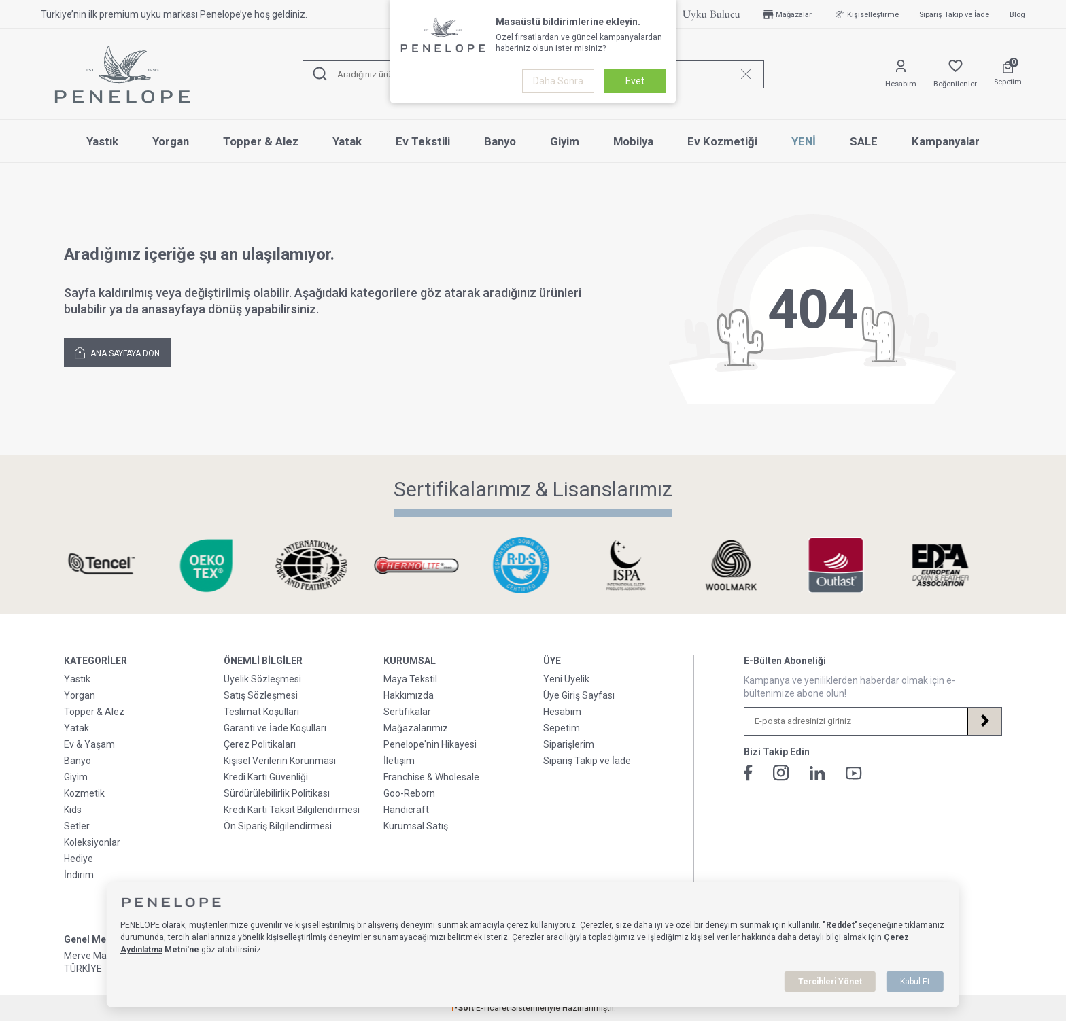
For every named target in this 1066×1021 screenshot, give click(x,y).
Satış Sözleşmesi (261, 695)
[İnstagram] (781, 773)
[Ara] (320, 74)
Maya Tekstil (410, 679)
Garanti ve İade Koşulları (275, 728)
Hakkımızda (408, 695)
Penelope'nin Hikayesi (430, 744)
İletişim (399, 760)
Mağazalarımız (415, 728)
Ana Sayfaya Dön (117, 352)
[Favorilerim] (955, 74)
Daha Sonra (558, 80)
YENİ (803, 141)
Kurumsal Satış (415, 825)
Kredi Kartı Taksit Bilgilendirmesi (292, 809)
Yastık (102, 141)
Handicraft (406, 809)
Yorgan (170, 141)
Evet (634, 80)
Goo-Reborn (409, 793)
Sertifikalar (407, 711)
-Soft (463, 1008)
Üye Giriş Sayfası (579, 695)
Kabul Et (915, 981)
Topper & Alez (260, 141)
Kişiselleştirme (865, 14)
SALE (864, 141)
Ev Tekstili (423, 141)
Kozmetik (84, 793)
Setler (77, 825)
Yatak (347, 141)
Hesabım (562, 711)
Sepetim (561, 728)
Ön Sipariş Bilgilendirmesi (278, 825)
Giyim (564, 141)
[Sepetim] (1008, 74)
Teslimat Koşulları (261, 711)
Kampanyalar (946, 141)
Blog (1017, 14)
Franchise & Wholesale (431, 777)
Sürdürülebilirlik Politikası (277, 793)
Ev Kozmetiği (722, 141)
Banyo (500, 141)
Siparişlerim (568, 744)
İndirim (79, 874)
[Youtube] (854, 773)
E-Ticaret (492, 1008)
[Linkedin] (817, 773)
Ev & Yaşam (89, 744)
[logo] (122, 74)
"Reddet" (840, 925)
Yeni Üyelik (566, 679)
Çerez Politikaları (260, 744)
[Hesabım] (900, 74)
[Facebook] (748, 773)
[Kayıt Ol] (984, 721)
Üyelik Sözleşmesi (262, 679)
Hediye (78, 858)
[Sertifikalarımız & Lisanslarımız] (113, 565)
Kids (73, 809)
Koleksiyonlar (92, 842)
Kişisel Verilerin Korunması (280, 760)
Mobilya (633, 141)
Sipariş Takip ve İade (954, 14)
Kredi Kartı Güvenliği (266, 777)
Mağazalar (786, 14)
